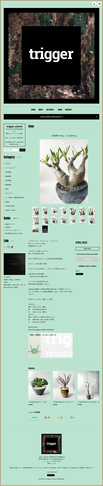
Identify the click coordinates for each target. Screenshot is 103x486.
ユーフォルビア (10, 168)
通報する (78, 271)
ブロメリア (9, 193)
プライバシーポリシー (12, 230)
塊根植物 (8, 176)
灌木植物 (8, 180)
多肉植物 (8, 172)
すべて (35, 417)
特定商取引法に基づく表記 (13, 233)
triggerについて (10, 224)
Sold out (87, 259)
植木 (7, 189)
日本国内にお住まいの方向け (87, 266)
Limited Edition (10, 206)
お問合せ (8, 227)
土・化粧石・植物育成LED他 (15, 197)
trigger (8, 202)
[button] (51, 109)
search (22, 150)
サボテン (8, 163)
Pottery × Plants (10, 210)
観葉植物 (8, 185)
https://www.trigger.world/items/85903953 (41, 329)
